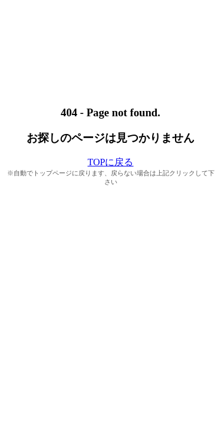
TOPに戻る (111, 162)
